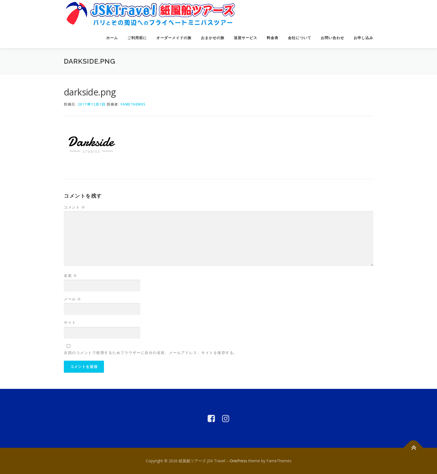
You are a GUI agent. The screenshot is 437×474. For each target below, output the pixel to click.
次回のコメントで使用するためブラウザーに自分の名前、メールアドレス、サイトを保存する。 (151, 352)
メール (72, 298)
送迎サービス (245, 38)
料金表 (272, 38)
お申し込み (363, 38)
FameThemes (133, 104)
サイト (70, 322)
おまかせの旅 (212, 38)
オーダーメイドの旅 (173, 38)
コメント (74, 207)
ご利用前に (137, 38)
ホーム (112, 38)
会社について (299, 38)
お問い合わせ (332, 38)
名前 (70, 275)
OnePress (238, 460)
